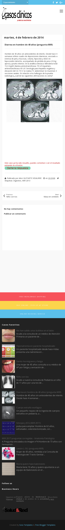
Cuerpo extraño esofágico (29, 407)
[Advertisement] (32, 270)
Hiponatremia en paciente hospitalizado (35, 346)
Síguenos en (11, 498)
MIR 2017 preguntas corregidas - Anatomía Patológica (28, 438)
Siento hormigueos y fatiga (29, 361)
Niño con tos (22, 376)
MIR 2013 (26, 180)
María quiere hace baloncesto (30, 463)
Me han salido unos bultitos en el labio (35, 330)
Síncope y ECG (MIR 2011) (28, 423)
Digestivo (17, 180)
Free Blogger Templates (45, 525)
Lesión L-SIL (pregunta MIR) (30, 448)
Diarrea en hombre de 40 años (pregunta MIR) (38, 392)
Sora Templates (26, 525)
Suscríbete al (53, 498)
